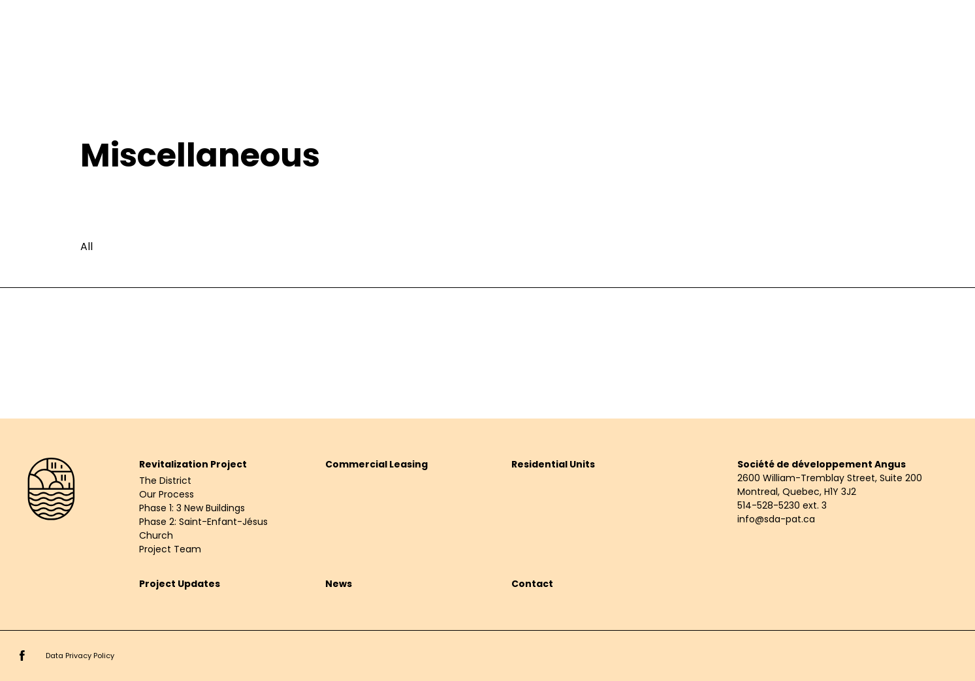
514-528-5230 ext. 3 (782, 505)
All (86, 246)
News (338, 583)
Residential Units (553, 464)
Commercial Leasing (376, 464)
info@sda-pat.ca (776, 519)
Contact (532, 583)
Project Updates (179, 583)
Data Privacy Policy (80, 655)
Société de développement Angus (821, 464)
